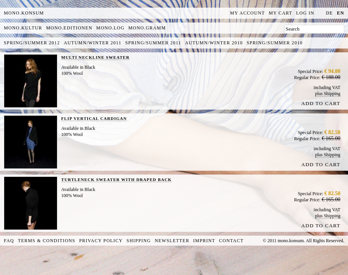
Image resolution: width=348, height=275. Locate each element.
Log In (305, 13)
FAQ (9, 240)
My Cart (281, 13)
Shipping (139, 240)
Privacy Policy (101, 240)
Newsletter (171, 240)
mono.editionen (69, 28)
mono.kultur (23, 28)
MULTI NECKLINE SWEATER (95, 57)
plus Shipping (327, 93)
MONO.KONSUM (24, 13)
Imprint (204, 240)
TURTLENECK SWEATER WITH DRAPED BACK (116, 179)
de (329, 13)
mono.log (110, 28)
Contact (231, 240)
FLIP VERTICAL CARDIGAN (94, 118)
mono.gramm (147, 28)
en (340, 13)
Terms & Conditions (46, 240)
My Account (247, 13)
